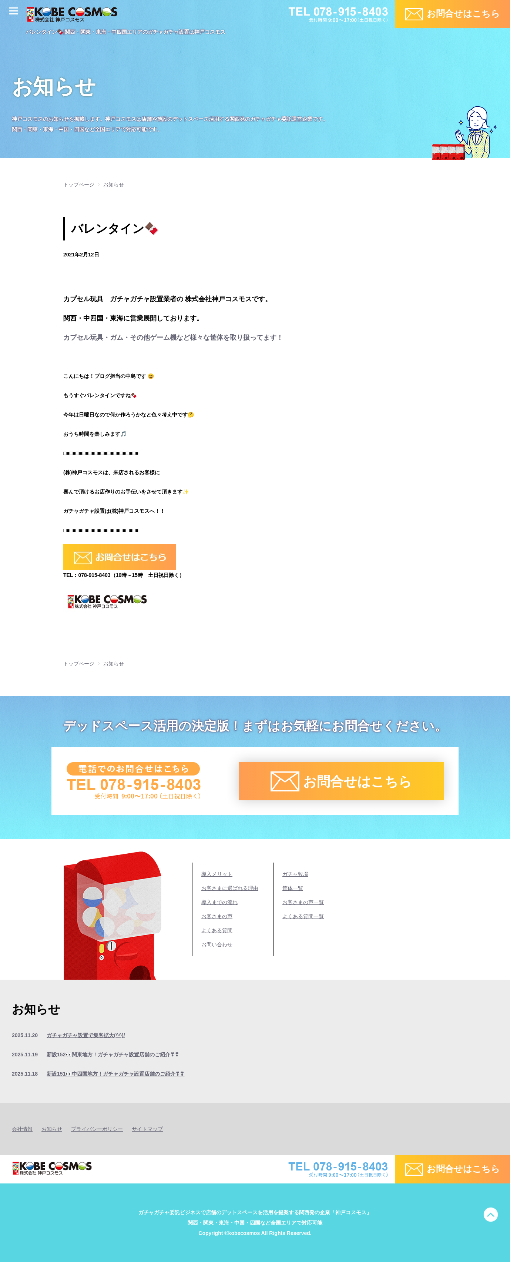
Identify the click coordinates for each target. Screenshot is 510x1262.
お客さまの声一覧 (303, 902)
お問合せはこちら (463, 14)
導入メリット (216, 874)
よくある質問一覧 (303, 916)
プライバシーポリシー (97, 1129)
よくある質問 (216, 930)
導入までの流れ (219, 902)
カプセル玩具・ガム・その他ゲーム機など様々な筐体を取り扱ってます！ (173, 337)
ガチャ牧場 (295, 874)
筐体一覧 (292, 888)
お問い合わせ (216, 944)
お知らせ (51, 1129)
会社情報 (22, 1129)
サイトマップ (147, 1129)
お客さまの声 (216, 916)
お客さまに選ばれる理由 (229, 888)
